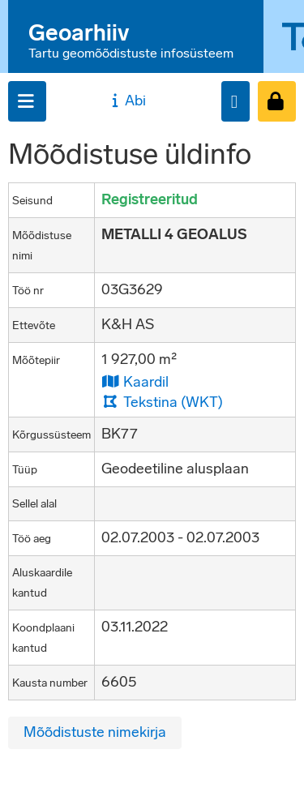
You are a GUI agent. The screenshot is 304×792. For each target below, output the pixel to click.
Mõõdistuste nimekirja (95, 732)
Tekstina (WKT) (162, 401)
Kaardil (135, 381)
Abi (127, 100)
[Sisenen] (277, 101)
